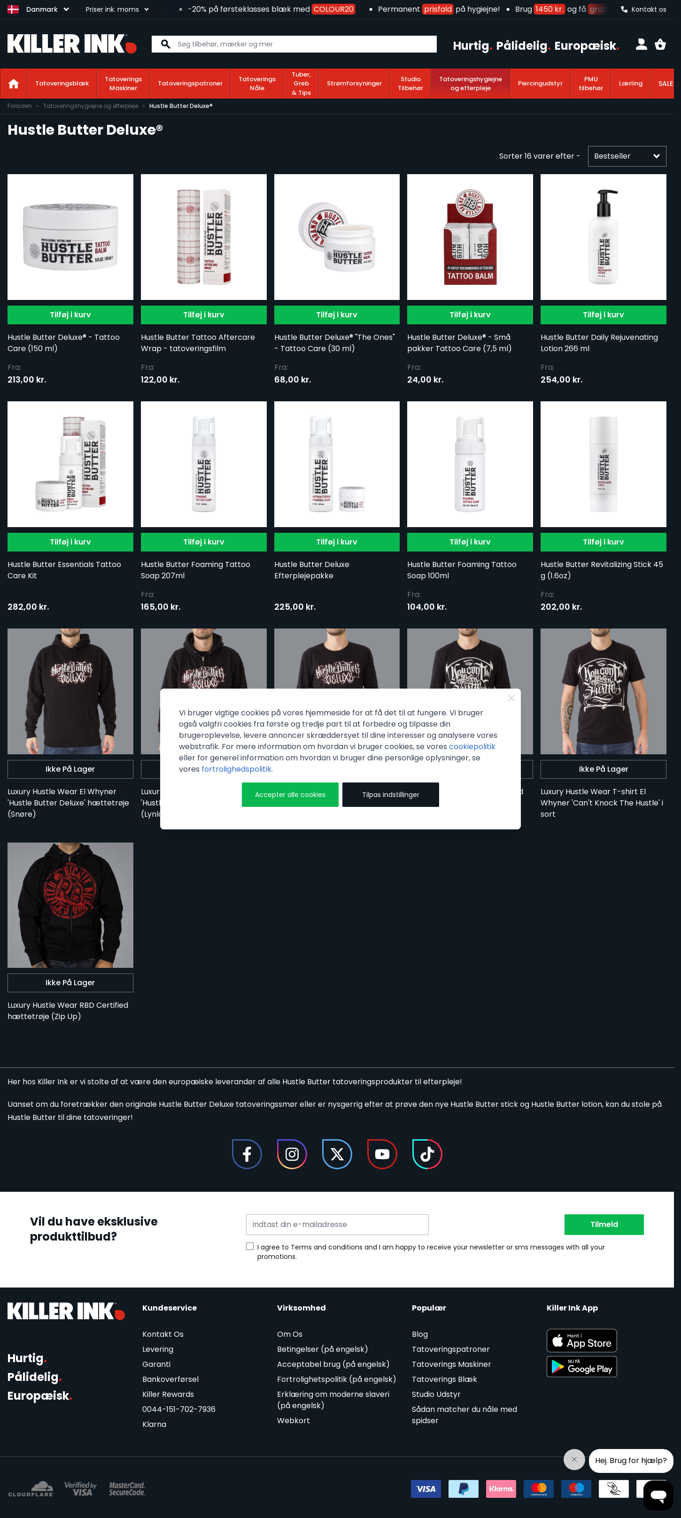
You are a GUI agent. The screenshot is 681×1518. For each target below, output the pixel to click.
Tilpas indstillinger (390, 794)
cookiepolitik (472, 746)
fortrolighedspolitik (236, 769)
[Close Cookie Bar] (511, 698)
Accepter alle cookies (290, 794)
